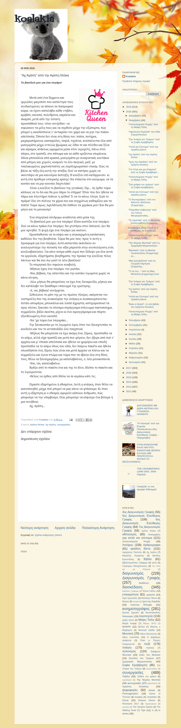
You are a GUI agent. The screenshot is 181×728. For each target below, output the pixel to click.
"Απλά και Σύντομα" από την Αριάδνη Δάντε (143, 148)
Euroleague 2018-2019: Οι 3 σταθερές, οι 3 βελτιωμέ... (143, 229)
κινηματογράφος (136, 608)
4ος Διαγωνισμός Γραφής (138, 512)
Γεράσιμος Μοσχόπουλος (134, 566)
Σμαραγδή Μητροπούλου (137, 661)
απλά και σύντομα (140, 537)
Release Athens (146, 700)
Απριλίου (134, 348)
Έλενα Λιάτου (149, 591)
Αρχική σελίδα (65, 528)
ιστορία (136, 601)
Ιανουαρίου (135, 362)
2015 (129, 377)
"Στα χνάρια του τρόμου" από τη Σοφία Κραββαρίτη (143, 186)
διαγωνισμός (133, 573)
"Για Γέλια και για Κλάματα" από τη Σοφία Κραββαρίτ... (143, 171)
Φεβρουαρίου (136, 357)
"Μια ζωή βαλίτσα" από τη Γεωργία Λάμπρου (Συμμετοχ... (142, 263)
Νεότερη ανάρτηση (34, 528)
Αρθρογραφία (151, 544)
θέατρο (125, 601)
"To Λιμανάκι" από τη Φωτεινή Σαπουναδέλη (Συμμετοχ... (144, 221)
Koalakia (131, 76)
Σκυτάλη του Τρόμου (141, 658)
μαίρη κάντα (128, 620)
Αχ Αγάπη (50, 424)
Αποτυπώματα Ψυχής (136, 541)
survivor (125, 707)
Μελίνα (141, 627)
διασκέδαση (132, 587)
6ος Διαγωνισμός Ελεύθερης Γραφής (141, 523)
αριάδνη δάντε (140, 548)
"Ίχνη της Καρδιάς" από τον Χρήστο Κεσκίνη (142, 163)
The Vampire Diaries (143, 707)
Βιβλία (148, 559)
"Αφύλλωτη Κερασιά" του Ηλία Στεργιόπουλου (144, 133)
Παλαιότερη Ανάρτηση (98, 528)
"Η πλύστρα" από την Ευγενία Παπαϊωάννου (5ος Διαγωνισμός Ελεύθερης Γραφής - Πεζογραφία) (148, 430)
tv (153, 710)
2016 (129, 372)
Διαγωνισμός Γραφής (141, 578)
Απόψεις (127, 544)
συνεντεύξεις (151, 669)
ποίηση (127, 647)
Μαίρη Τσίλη (146, 619)
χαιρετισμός (152, 683)
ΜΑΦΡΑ (126, 626)
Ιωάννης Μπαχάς (141, 604)
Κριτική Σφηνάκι (130, 612)
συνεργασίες (63, 424)
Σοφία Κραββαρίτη (134, 665)
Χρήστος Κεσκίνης (135, 686)
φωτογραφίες (134, 683)
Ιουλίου (133, 334)
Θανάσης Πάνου (149, 598)
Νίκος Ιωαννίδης (130, 637)
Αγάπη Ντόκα (37, 424)
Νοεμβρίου (135, 120)
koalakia (34, 19)
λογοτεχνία (146, 616)
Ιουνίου (133, 339)
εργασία (150, 594)
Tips (143, 710)
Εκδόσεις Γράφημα (130, 591)
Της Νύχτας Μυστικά (148, 679)
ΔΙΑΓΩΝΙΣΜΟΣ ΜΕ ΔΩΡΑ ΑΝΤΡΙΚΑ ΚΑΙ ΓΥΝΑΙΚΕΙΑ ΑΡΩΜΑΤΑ (147, 409)
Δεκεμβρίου (135, 115)
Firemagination (130, 693)
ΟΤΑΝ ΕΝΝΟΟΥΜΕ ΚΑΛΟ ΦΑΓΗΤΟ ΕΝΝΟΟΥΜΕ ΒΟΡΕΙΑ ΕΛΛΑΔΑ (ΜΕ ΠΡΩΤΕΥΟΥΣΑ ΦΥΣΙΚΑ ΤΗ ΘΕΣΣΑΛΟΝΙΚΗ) (141, 453)
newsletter (152, 697)
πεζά (147, 643)
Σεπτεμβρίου (136, 325)
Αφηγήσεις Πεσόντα (132, 552)
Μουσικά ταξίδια (146, 630)
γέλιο (154, 562)
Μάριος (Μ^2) (149, 623)
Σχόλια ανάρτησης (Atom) (48, 535)
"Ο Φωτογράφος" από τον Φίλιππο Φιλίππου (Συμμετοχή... (142, 202)
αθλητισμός (129, 534)
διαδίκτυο (144, 583)
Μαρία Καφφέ (129, 623)
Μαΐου (132, 343)
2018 (129, 111)
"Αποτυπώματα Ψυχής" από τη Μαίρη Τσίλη (143, 125)
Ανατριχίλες (154, 534)
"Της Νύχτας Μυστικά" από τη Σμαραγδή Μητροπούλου (144, 244)
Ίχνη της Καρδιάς (151, 601)
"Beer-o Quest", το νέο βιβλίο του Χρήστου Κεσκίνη (143, 305)
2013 (129, 386)
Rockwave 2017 (130, 704)
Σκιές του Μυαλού (149, 655)
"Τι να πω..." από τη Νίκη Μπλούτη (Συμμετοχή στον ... (143, 274)
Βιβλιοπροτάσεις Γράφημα (135, 562)
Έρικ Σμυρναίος (129, 598)
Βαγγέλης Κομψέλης (133, 555)
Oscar (125, 700)
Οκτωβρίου (135, 320)
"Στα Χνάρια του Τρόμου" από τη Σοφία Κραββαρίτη (144, 141)
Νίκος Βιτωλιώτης (148, 634)
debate (151, 690)
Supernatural (150, 704)
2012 (129, 391)
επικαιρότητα (130, 594)
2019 (129, 106)
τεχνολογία (126, 680)
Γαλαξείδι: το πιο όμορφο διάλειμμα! (147, 488)
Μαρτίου (133, 353)
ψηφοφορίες (130, 690)
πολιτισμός (129, 651)
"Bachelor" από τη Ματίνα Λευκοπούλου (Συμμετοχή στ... (143, 253)
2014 (129, 382)
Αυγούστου (135, 329)
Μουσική (127, 633)
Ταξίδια (126, 676)
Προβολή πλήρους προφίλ (136, 81)
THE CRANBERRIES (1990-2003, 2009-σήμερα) (148, 471)
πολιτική (150, 648)
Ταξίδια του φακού (146, 676)
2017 (129, 368)
